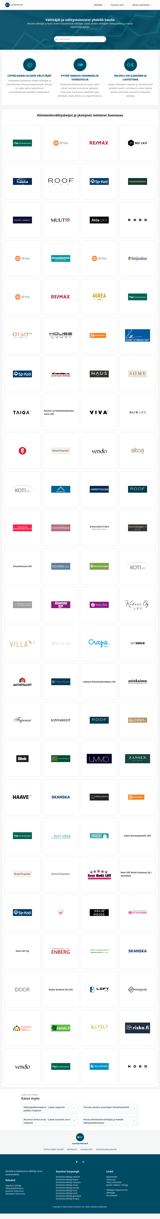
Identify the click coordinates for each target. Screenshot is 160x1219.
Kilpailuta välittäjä (13, 1185)
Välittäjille (110, 1192)
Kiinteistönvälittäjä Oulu (66, 1190)
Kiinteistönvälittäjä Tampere (68, 1182)
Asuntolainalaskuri (106, 1149)
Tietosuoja (111, 1179)
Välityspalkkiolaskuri (14, 1188)
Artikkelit (72, 1149)
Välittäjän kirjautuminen (117, 1190)
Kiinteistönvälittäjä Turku (67, 1185)
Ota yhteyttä (111, 1195)
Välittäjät (99, 5)
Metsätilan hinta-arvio (15, 1193)
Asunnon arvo (119, 5)
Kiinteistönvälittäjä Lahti (66, 1193)
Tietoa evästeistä (113, 1182)
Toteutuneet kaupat (54, 1149)
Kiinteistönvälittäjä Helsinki (68, 1177)
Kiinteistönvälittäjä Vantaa (67, 1187)
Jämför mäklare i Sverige (117, 1185)
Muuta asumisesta (143, 5)
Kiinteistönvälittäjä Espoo (67, 1179)
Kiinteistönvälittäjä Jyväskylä (68, 1196)
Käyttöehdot (111, 1177)
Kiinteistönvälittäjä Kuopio (67, 1198)
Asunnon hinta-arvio (14, 1191)
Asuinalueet (86, 1149)
